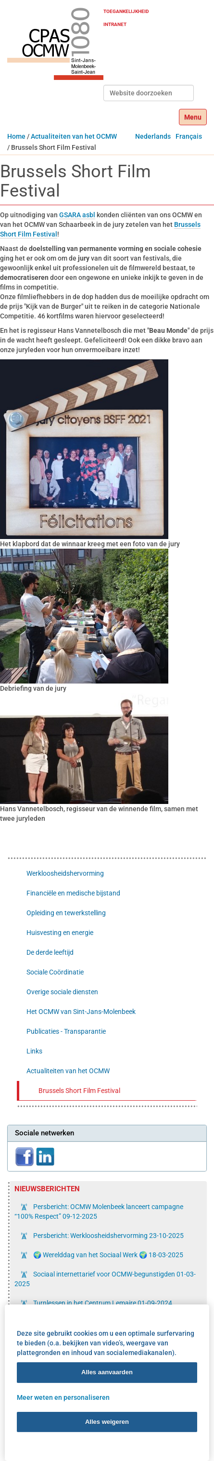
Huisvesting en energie (59, 932)
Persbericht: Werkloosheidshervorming (108, 1235)
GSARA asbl (77, 215)
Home (16, 136)
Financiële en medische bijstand (73, 893)
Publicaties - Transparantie (66, 1031)
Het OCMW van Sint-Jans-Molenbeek (81, 1011)
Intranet (114, 24)
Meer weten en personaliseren (63, 1397)
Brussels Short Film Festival (79, 1090)
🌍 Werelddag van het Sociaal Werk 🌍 (107, 1255)
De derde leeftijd (50, 952)
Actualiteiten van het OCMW (74, 136)
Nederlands (153, 136)
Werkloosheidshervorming (65, 873)
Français (189, 136)
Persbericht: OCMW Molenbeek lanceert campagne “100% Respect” (98, 1211)
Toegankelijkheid (126, 11)
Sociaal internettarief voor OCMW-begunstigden (105, 1279)
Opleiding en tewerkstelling (66, 913)
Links (34, 1051)
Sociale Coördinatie (55, 972)
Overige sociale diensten (62, 992)
